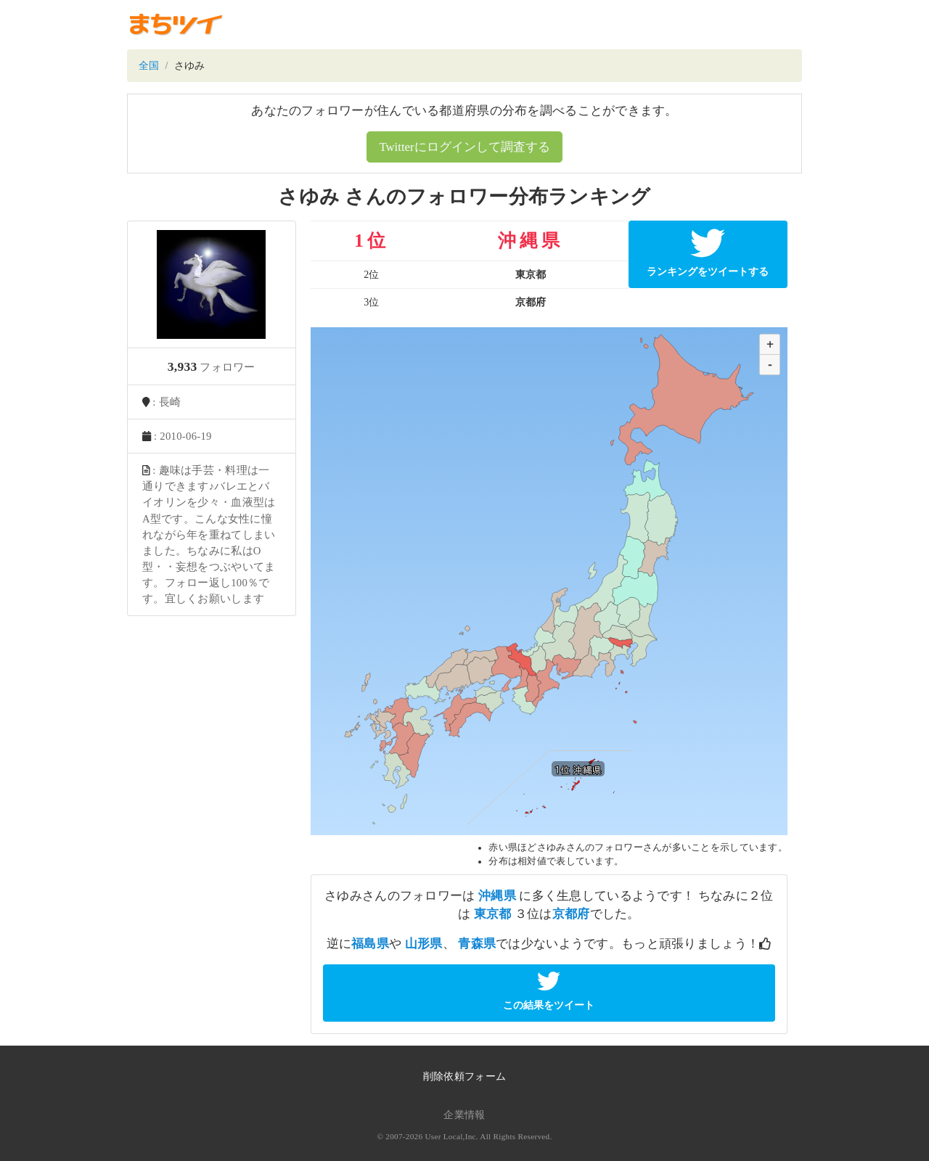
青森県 (477, 944)
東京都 (493, 914)
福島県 (370, 944)
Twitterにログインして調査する (464, 147)
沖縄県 (497, 896)
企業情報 (464, 1114)
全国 (149, 65)
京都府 (571, 914)
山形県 (424, 944)
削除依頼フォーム (464, 1076)
